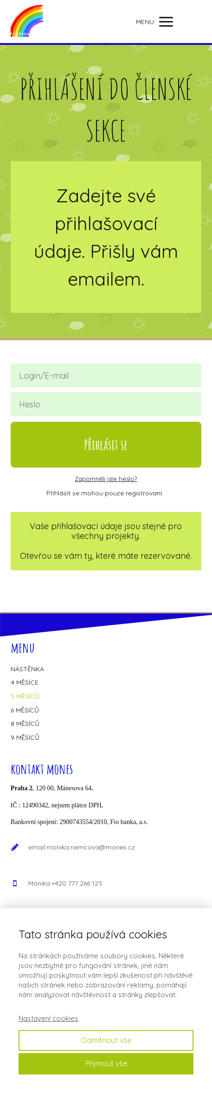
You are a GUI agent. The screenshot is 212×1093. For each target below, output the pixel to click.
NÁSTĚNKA (27, 669)
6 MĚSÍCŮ (25, 710)
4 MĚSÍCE (25, 682)
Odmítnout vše (106, 1040)
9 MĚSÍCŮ (25, 737)
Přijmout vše (106, 1063)
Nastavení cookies (48, 1018)
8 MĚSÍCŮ (25, 723)
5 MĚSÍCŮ (25, 696)
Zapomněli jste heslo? (106, 478)
